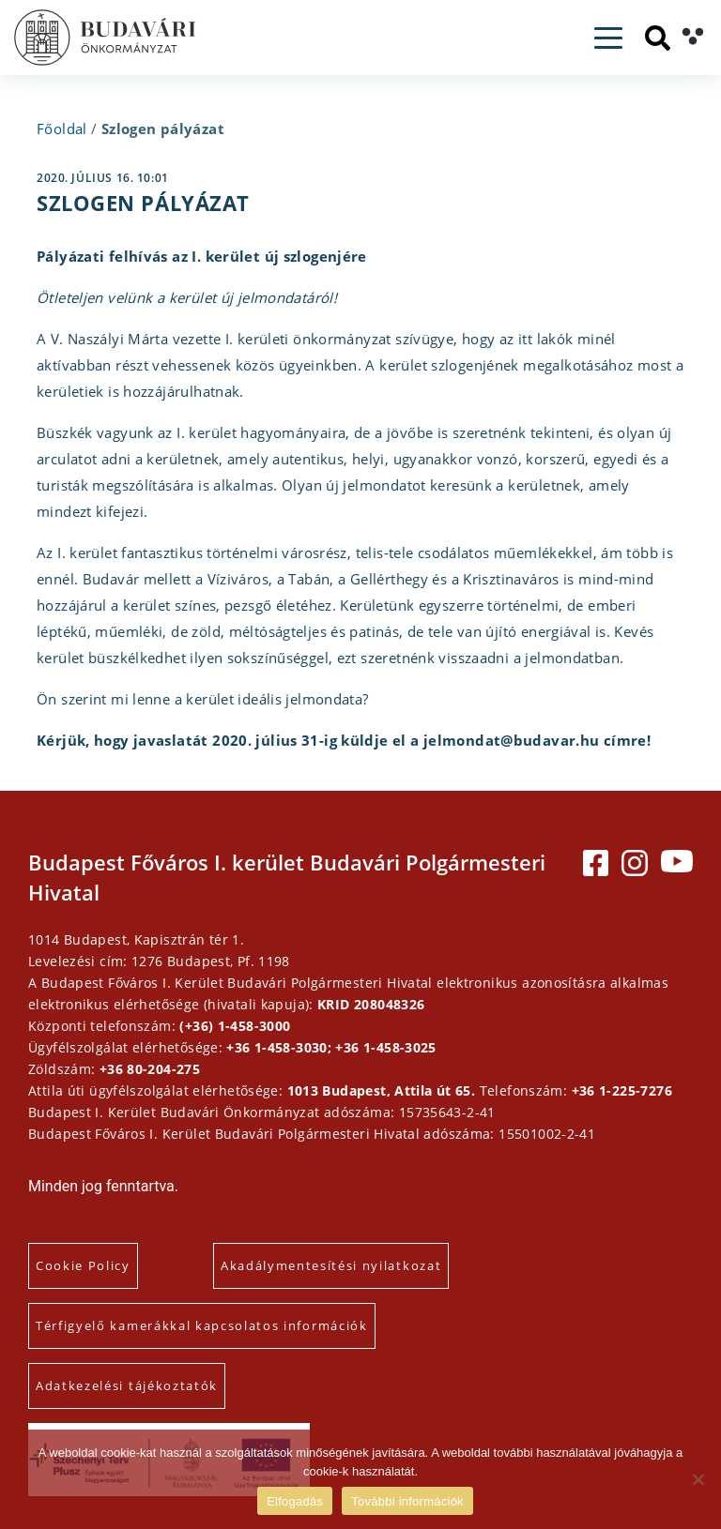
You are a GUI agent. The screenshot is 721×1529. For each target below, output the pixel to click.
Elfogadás (295, 1501)
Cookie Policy (83, 1265)
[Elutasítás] (697, 1479)
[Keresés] (658, 38)
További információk (407, 1501)
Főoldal (62, 128)
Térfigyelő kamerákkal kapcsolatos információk (202, 1325)
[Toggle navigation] (608, 38)
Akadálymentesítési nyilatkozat (331, 1265)
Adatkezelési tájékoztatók (127, 1385)
